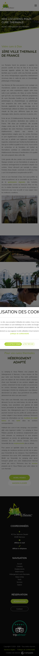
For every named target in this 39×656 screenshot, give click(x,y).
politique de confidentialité (19, 334)
